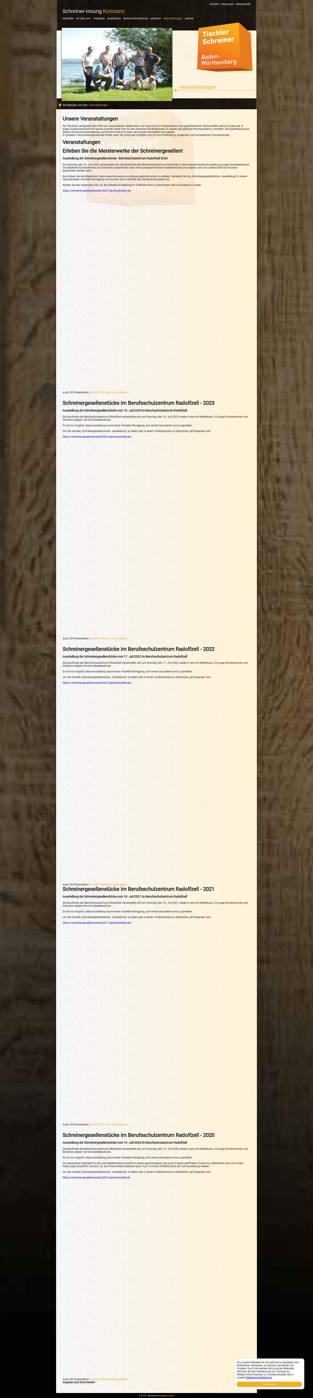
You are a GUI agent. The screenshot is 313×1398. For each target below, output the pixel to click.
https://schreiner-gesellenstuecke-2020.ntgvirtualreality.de (96, 1177)
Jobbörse (155, 18)
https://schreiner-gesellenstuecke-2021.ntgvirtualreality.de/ (97, 922)
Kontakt (214, 4)
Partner (189, 18)
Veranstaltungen (172, 18)
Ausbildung (114, 18)
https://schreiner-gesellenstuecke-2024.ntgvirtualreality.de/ (97, 190)
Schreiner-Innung (94, 11)
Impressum (227, 4)
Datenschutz (243, 4)
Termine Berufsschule (135, 18)
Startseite (68, 18)
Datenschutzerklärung (259, 1377)
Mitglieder (99, 18)
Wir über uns (83, 18)
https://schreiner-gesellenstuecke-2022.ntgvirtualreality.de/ (97, 682)
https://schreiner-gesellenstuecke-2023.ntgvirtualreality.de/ (97, 436)
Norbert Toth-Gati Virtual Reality (108, 392)
